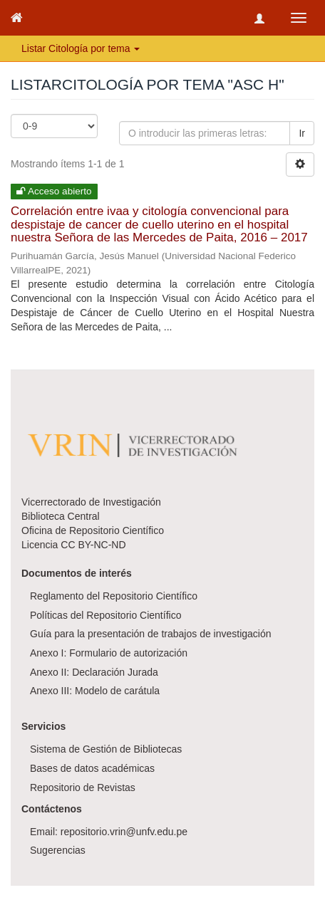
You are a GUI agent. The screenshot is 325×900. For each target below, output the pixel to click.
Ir (302, 133)
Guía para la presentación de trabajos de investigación (151, 633)
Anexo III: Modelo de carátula (95, 690)
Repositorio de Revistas (82, 787)
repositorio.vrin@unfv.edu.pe (124, 831)
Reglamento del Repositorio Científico (113, 596)
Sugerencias (58, 850)
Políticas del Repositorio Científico (105, 615)
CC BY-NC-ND (93, 544)
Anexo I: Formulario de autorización (108, 653)
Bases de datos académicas (92, 768)
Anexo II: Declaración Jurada (94, 672)
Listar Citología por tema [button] (80, 48)
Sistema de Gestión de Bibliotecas (106, 749)
